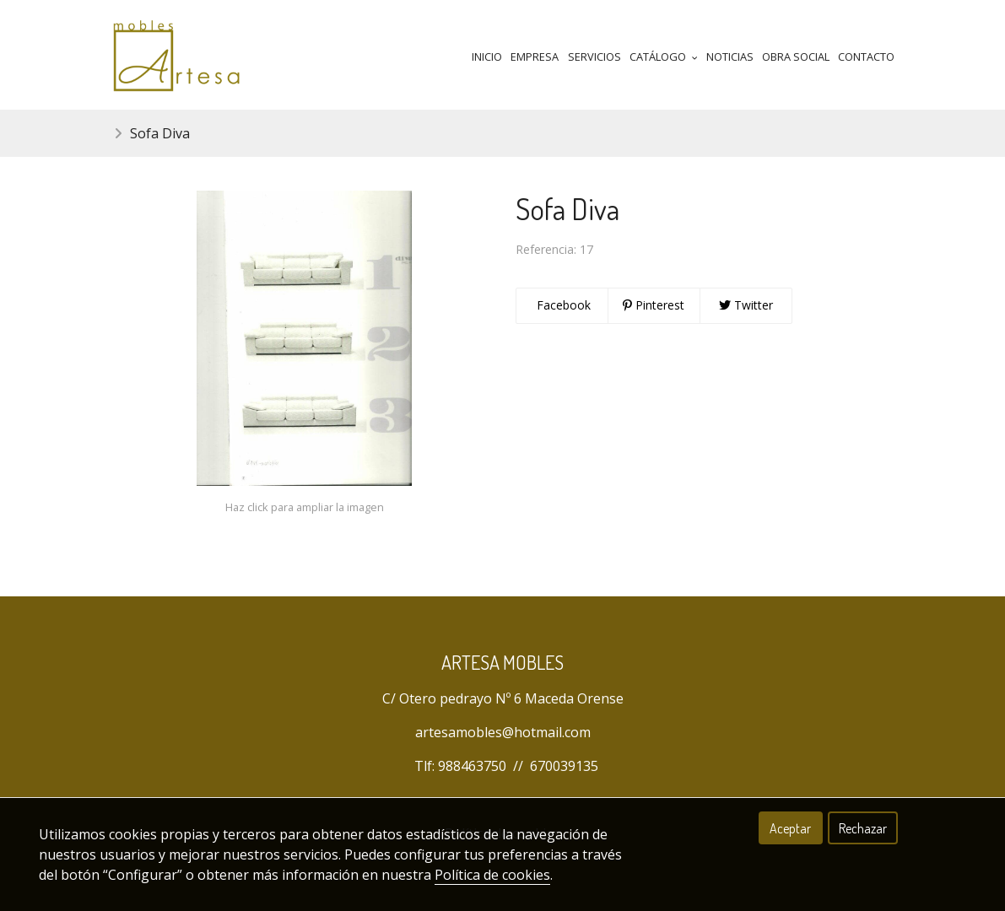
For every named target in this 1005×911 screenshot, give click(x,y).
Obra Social (795, 56)
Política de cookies (492, 874)
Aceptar (790, 828)
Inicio (487, 56)
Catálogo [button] (663, 56)
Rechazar (863, 828)
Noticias (730, 56)
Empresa (535, 56)
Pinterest (653, 305)
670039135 (564, 766)
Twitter (746, 305)
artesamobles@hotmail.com (503, 732)
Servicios (594, 56)
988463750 (472, 766)
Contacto (866, 56)
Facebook (562, 305)
